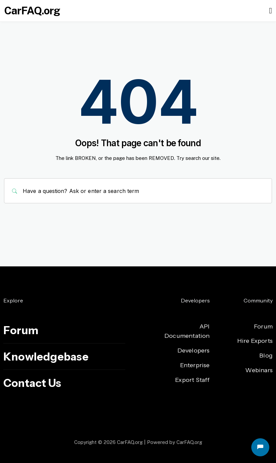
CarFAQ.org (32, 10)
